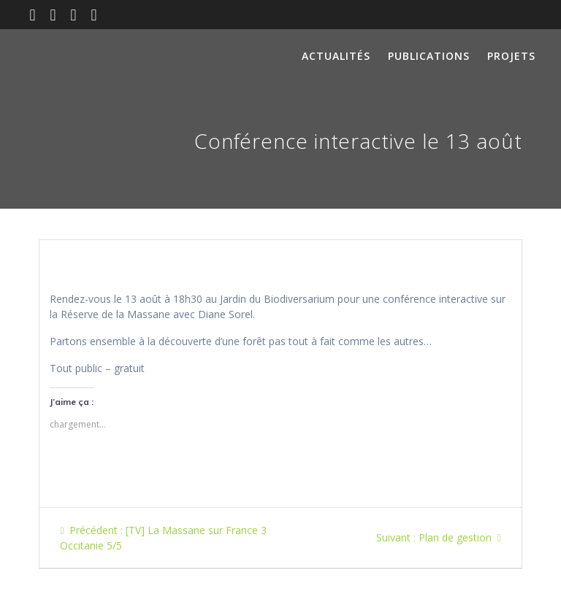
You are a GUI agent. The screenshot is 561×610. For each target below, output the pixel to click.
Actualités (336, 56)
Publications (429, 56)
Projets (511, 56)
